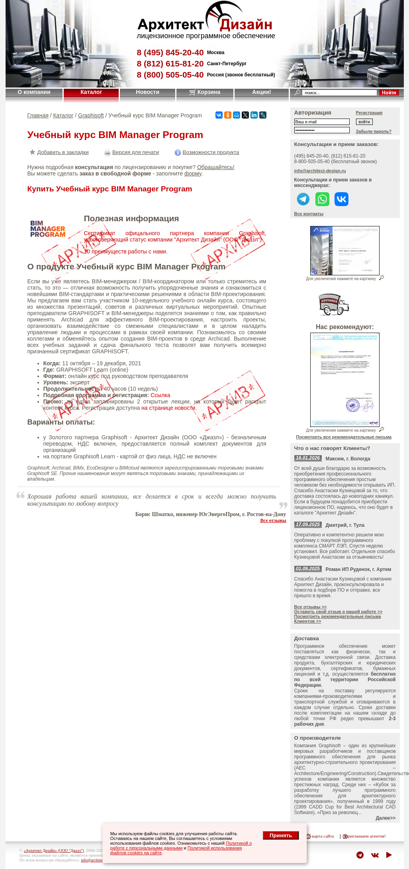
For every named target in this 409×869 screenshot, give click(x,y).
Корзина (205, 92)
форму (192, 173)
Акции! (261, 92)
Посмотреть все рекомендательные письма (344, 436)
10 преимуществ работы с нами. (126, 251)
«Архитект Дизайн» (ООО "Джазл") (54, 850)
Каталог (91, 92)
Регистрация (369, 112)
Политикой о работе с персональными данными (181, 845)
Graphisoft (91, 115)
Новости (147, 92)
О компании (34, 92)
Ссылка (160, 395)
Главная (38, 115)
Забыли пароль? (374, 131)
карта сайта (323, 836)
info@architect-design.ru (320, 170)
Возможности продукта (206, 152)
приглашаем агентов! (365, 836)
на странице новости (168, 408)
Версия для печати (130, 152)
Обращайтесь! (216, 167)
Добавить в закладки (58, 152)
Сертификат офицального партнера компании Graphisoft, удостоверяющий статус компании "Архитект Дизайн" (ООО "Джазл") (175, 236)
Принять (281, 835)
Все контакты (309, 213)
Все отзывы (273, 520)
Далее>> (385, 818)
